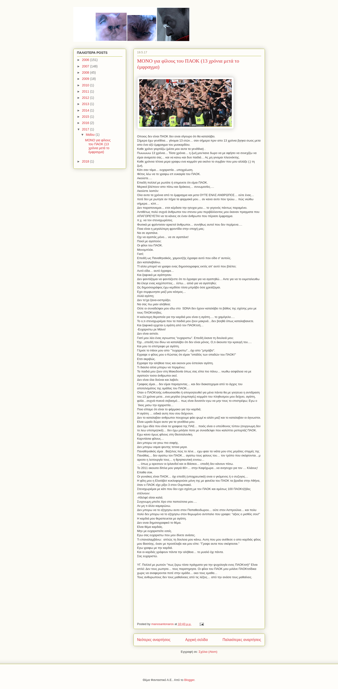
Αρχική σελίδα (196, 640)
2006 (86, 60)
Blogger (189, 680)
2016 (86, 123)
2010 (86, 85)
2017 (86, 129)
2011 (86, 91)
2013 (86, 104)
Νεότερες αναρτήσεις (154, 640)
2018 (86, 161)
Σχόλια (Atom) (207, 651)
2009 (86, 79)
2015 (86, 116)
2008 (86, 72)
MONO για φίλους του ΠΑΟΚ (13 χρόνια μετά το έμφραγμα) (98, 146)
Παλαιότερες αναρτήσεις (242, 640)
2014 (86, 110)
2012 (86, 98)
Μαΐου (91, 134)
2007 (86, 66)
